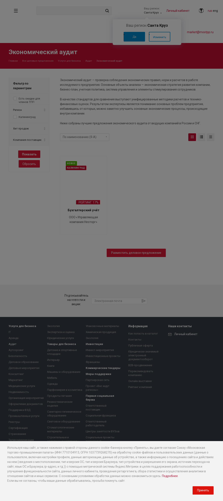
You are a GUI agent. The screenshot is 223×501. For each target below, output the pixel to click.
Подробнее (170, 476)
